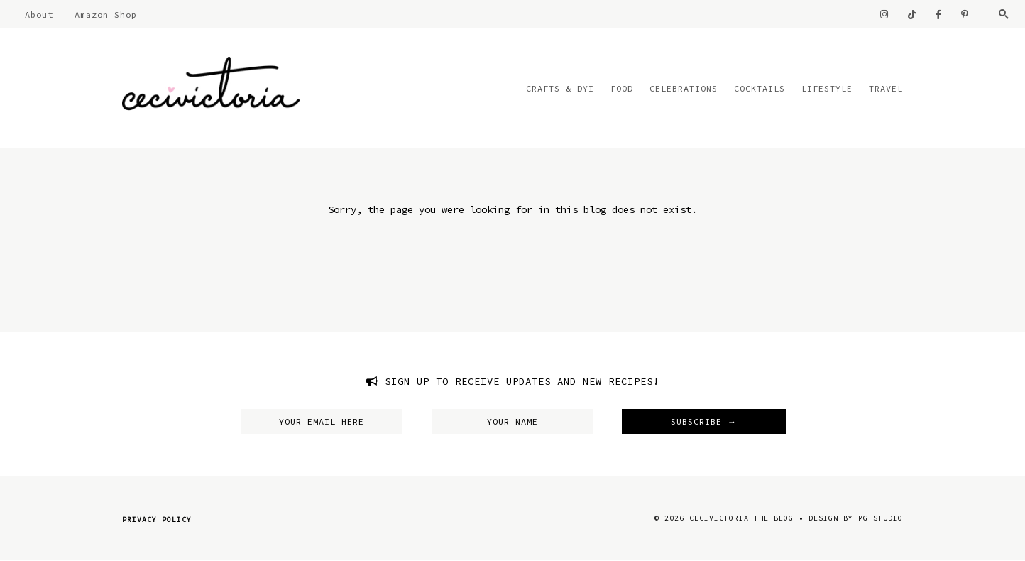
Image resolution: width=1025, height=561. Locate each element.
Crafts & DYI (560, 88)
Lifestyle (827, 88)
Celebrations (683, 88)
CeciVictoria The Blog (741, 518)
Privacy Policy (157, 519)
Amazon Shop (106, 14)
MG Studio (880, 518)
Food (621, 88)
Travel (886, 88)
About (39, 14)
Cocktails (759, 88)
